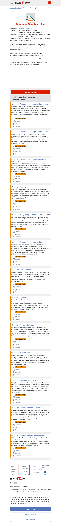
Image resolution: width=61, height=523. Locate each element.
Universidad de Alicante (25, 28)
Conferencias (25, 474)
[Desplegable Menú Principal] (12, 3)
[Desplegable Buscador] (49, 2)
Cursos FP (25, 471)
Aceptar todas (30, 509)
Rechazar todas (30, 514)
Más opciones (30, 520)
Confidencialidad (37, 469)
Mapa (12, 466)
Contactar (35, 466)
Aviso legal (36, 472)
